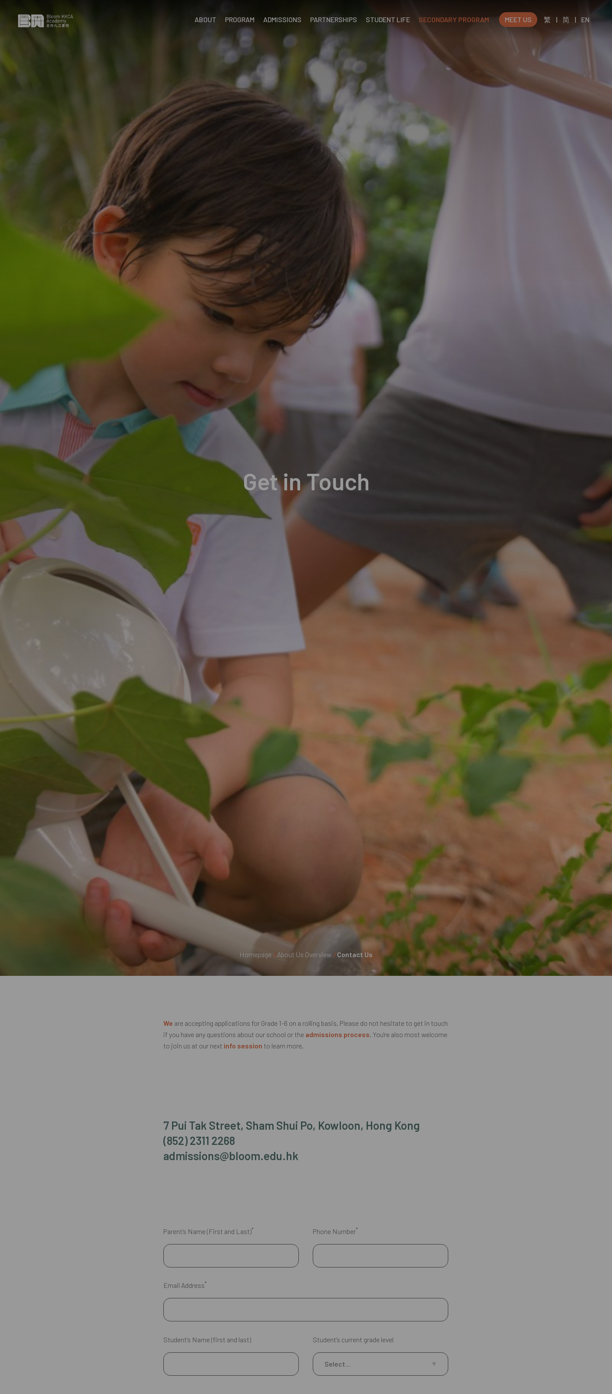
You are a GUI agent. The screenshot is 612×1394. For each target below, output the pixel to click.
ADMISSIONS (282, 19)
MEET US (518, 19)
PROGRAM (240, 19)
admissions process (337, 1034)
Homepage (255, 954)
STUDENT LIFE (388, 19)
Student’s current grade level (353, 1366)
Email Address (185, 1311)
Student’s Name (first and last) (207, 1366)
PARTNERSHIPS (333, 19)
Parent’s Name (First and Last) (208, 1257)
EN (585, 19)
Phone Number (335, 1257)
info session (243, 1045)
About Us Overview (304, 954)
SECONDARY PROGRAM (454, 19)
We (168, 1023)
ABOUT (205, 19)
